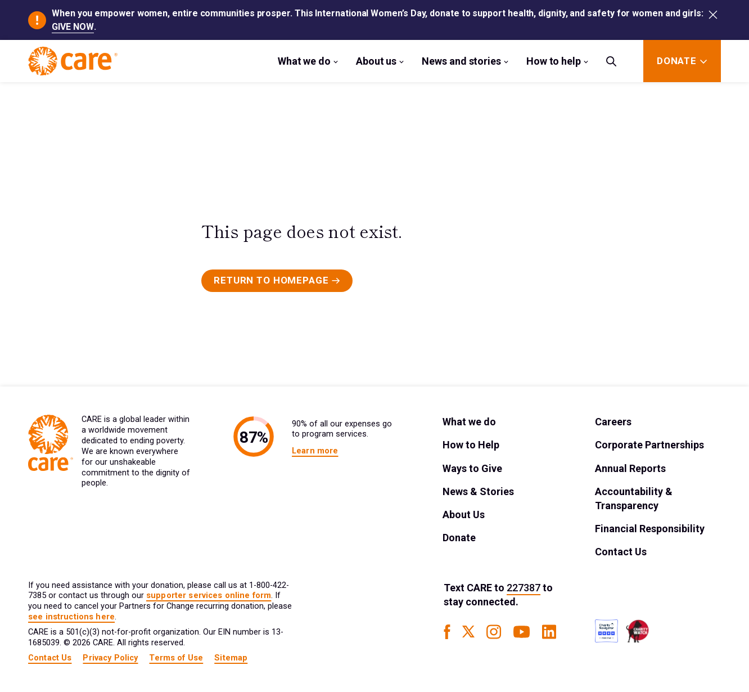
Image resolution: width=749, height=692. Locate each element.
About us (376, 61)
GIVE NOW (73, 26)
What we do (304, 61)
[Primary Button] (277, 280)
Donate (459, 537)
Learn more (315, 451)
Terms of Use (176, 658)
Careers (613, 422)
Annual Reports (630, 468)
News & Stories (478, 491)
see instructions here (71, 617)
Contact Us (621, 552)
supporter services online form (208, 595)
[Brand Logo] (73, 61)
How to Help (471, 445)
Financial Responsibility (650, 528)
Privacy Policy (110, 658)
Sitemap (230, 658)
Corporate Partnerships (649, 445)
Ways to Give (472, 468)
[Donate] (677, 61)
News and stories (461, 61)
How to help (553, 61)
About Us (464, 514)
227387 (523, 588)
